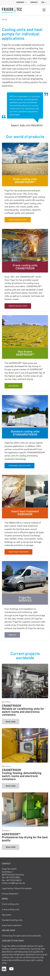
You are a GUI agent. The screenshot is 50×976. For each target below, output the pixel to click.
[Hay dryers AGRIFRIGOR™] (25, 331)
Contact (34, 2)
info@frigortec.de (16, 883)
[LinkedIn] (4, 968)
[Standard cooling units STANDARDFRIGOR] (25, 411)
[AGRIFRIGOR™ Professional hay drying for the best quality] (25, 809)
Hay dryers (14, 386)
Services (12, 635)
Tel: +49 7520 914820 (11, 877)
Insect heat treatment (19, 552)
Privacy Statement (10, 893)
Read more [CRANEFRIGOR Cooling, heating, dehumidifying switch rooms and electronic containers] (10, 786)
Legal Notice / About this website (17, 888)
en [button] (43, 2)
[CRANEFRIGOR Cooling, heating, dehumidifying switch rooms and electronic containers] (25, 745)
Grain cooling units (18, 219)
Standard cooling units (20, 465)
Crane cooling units (18, 306)
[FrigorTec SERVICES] (25, 577)
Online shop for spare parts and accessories (21, 935)
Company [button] (20, 2)
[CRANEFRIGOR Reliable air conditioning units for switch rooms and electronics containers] (25, 681)
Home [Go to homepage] (4, 19)
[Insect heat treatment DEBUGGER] (25, 491)
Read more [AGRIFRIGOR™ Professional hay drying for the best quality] (10, 847)
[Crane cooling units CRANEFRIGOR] (25, 245)
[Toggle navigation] (44, 10)
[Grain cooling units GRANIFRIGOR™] (25, 159)
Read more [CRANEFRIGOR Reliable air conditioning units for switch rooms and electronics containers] (10, 721)
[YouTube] (11, 968)
